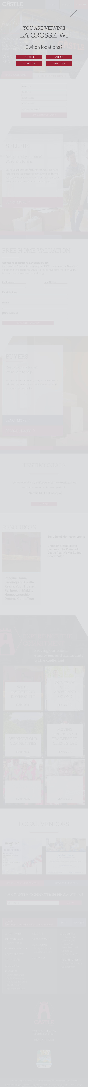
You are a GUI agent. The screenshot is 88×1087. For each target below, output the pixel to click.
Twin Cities (59, 63)
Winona (59, 57)
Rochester (29, 63)
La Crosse (29, 57)
